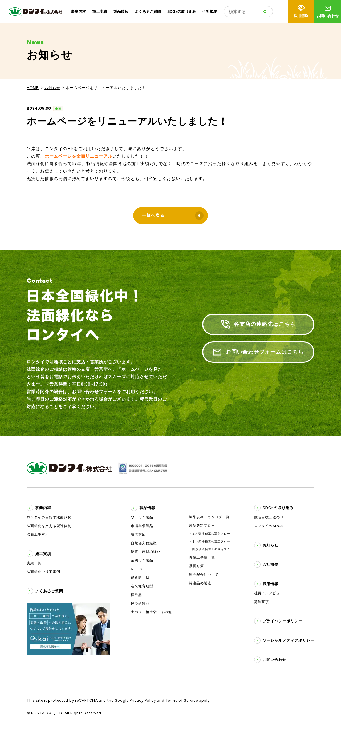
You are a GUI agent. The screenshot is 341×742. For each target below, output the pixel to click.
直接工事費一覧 (202, 557)
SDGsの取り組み (181, 11)
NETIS (136, 569)
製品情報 (120, 11)
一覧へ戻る (173, 215)
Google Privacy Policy (135, 700)
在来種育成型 (142, 586)
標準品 (136, 595)
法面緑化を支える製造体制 (49, 526)
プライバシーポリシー (283, 621)
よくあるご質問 (148, 11)
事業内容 (78, 11)
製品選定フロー (202, 526)
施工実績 (99, 11)
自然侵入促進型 (144, 543)
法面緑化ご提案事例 (43, 572)
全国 (58, 108)
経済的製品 (140, 603)
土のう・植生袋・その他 (151, 612)
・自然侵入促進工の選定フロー (211, 549)
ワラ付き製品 (142, 517)
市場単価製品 (142, 526)
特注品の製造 (200, 583)
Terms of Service (181, 700)
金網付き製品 (142, 560)
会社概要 (209, 11)
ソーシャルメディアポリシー (288, 640)
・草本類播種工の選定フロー (209, 533)
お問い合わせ (327, 11)
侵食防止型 (140, 578)
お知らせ (52, 88)
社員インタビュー (269, 593)
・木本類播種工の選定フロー (209, 541)
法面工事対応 (38, 534)
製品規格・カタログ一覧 (209, 517)
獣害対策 (196, 566)
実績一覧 (34, 563)
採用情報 (301, 11)
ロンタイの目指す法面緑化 (49, 517)
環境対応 (138, 534)
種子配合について (204, 575)
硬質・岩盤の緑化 (146, 552)
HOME (33, 88)
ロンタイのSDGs (268, 526)
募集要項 (261, 602)
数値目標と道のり (269, 517)
